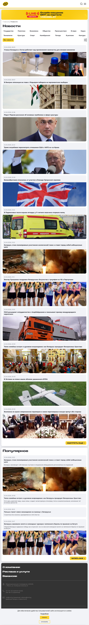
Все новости (8, 40)
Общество (46, 31)
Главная (6, 22)
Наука (83, 31)
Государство (8, 31)
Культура (21, 35)
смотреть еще (75, 443)
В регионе (70, 35)
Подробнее (44, 614)
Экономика (34, 31)
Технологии (8, 35)
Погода (58, 35)
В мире (73, 31)
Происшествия (61, 31)
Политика (21, 31)
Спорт (32, 35)
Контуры (82, 35)
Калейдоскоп (45, 35)
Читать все (77, 558)
